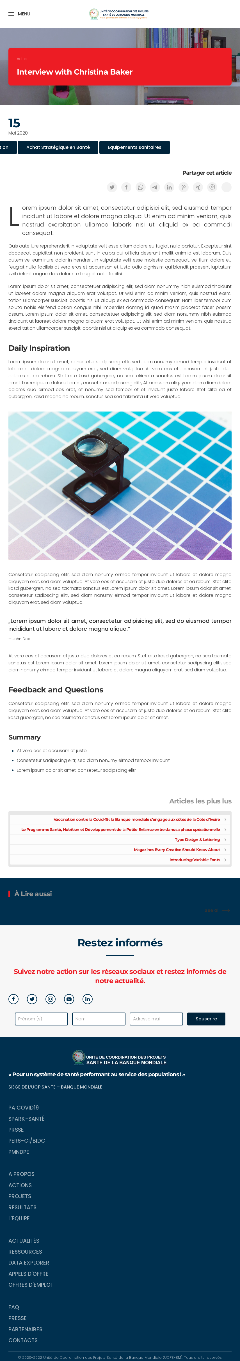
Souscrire (206, 1019)
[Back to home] (120, 14)
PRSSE (16, 1130)
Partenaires (25, 1329)
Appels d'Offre (28, 1274)
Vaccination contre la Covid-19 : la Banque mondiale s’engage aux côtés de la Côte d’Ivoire (137, 819)
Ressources (25, 1252)
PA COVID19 (23, 1108)
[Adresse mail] (156, 1019)
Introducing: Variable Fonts (195, 859)
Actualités (23, 1241)
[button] (19, 14)
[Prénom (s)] (41, 1019)
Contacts (23, 1340)
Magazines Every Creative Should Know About (177, 849)
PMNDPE (18, 1152)
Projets (19, 1196)
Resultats (22, 1207)
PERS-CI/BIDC (26, 1141)
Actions (20, 1185)
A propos (21, 1174)
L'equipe (19, 1218)
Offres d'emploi (30, 1285)
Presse (17, 1318)
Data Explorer (28, 1263)
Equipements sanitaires (134, 147)
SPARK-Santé (26, 1119)
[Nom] (98, 1019)
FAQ (13, 1307)
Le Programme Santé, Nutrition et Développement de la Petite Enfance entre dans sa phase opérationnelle (120, 829)
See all (212, 910)
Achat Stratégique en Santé (58, 147)
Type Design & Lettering (197, 839)
